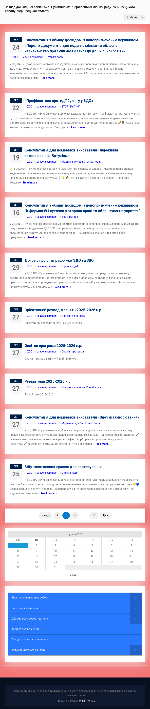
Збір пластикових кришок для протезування (63, 467)
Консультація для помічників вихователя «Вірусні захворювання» (82, 417)
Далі (105, 515)
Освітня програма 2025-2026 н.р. (53, 346)
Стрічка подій (55, 57)
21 (93, 515)
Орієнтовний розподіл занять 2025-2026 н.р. (63, 310)
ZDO (15, 57)
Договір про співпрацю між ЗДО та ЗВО (59, 260)
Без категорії (70, 216)
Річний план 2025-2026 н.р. (48, 381)
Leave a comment (32, 57)
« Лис (73, 575)
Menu (131, 17)
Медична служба (72, 161)
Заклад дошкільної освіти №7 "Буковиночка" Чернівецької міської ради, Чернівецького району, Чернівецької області (70, 9)
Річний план (93, 387)
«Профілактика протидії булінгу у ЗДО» (59, 101)
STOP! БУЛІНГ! (71, 106)
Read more (48, 78)
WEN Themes (87, 700)
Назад (45, 515)
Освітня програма (73, 351)
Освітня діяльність (73, 315)
